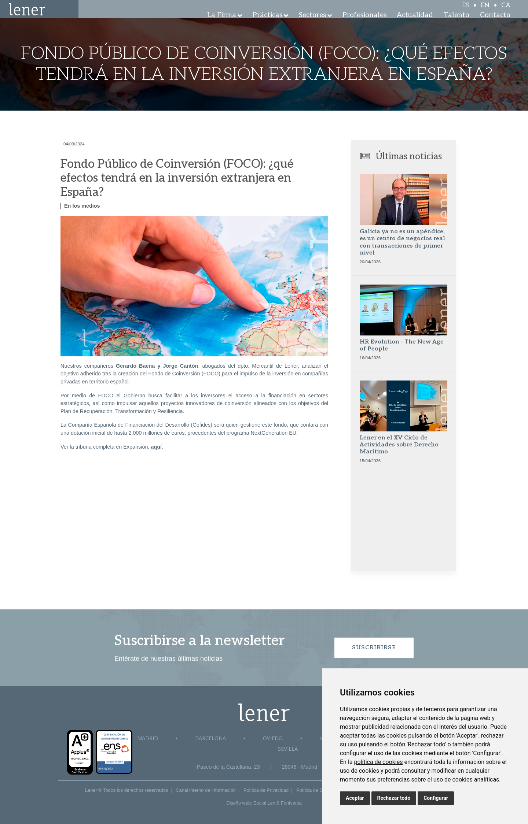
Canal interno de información (206, 790)
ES (465, 11)
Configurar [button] (435, 798)
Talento (456, 25)
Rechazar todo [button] (394, 798)
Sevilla (288, 748)
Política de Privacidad (266, 790)
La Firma (221, 25)
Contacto (495, 25)
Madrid (147, 738)
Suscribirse (374, 647)
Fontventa (291, 803)
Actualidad (415, 25)
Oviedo (273, 738)
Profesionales (364, 25)
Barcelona (210, 738)
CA (505, 11)
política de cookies (378, 761)
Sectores (312, 25)
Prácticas (267, 25)
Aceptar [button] (355, 798)
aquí (156, 447)
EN (485, 11)
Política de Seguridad (318, 790)
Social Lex (264, 803)
